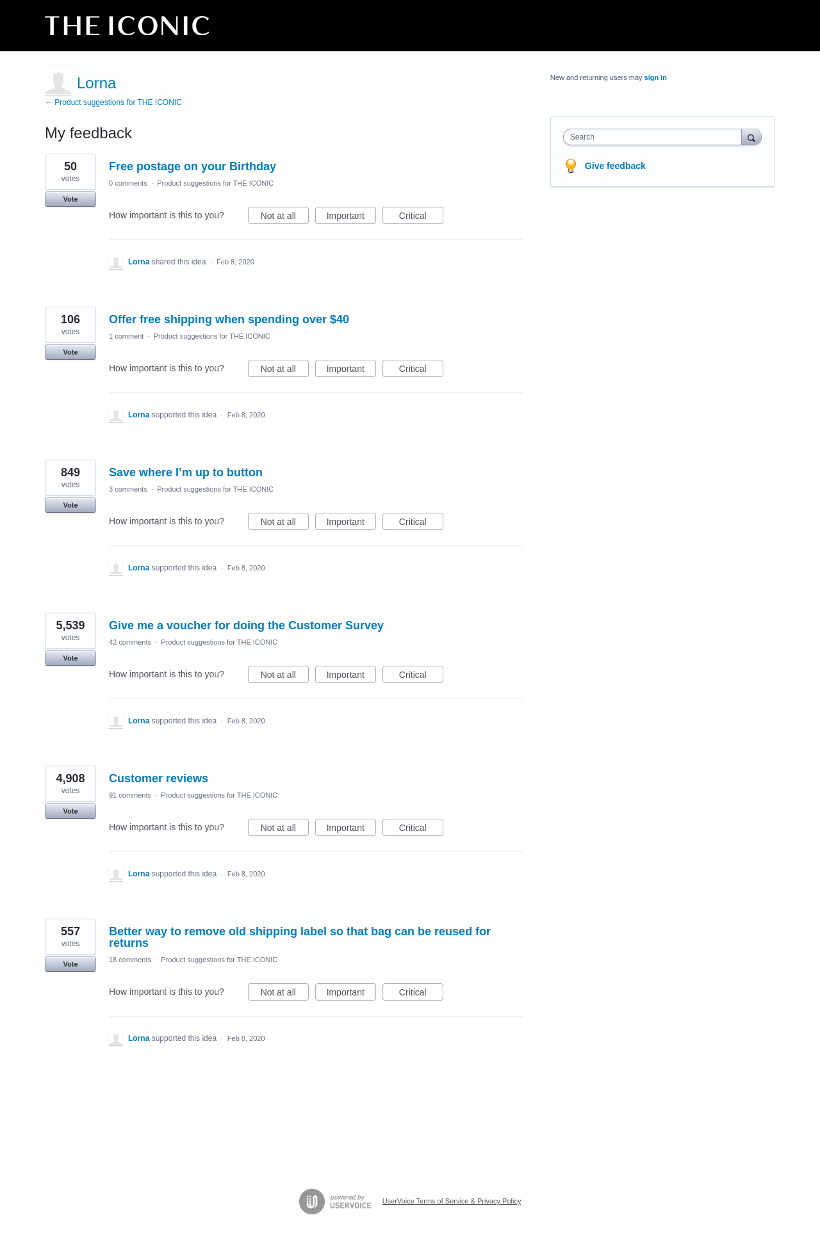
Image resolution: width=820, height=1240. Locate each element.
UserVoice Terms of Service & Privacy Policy (451, 1201)
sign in (655, 77)
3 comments (128, 489)
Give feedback (615, 166)
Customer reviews (158, 778)
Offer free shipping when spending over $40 (229, 319)
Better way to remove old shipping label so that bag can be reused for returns (300, 937)
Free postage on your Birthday (192, 166)
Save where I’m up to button (186, 472)
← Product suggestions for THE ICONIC (113, 102)
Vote (70, 199)
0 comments (128, 183)
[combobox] (656, 137)
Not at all (285, 218)
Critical (421, 218)
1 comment (126, 336)
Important (351, 218)
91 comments (130, 795)
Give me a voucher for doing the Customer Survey (246, 625)
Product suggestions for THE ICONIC (215, 183)
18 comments (130, 959)
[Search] (751, 137)
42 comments (130, 642)
